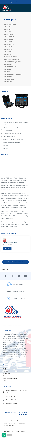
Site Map (17, 431)
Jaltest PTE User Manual (10, 242)
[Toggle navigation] (28, 8)
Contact (5, 380)
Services (5, 376)
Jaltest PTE (4, 270)
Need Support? (24, 431)
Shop (4, 369)
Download (7, 248)
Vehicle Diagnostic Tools (11, 378)
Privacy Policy (7, 431)
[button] (4, 435)
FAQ (12, 431)
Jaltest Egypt (7, 373)
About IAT (6, 371)
